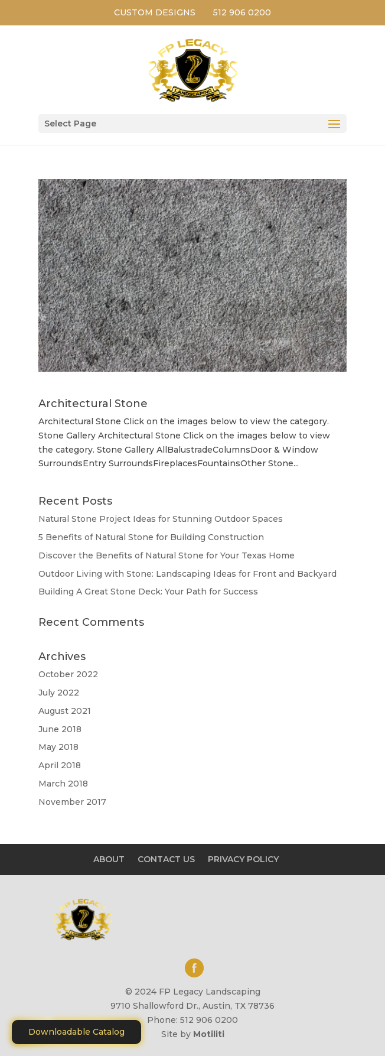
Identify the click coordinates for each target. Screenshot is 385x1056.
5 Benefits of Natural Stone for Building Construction (151, 537)
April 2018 (59, 765)
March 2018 (63, 783)
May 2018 (58, 747)
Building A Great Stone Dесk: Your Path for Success (148, 591)
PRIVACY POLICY (243, 859)
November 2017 (72, 802)
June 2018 (59, 729)
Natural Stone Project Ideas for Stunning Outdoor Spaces (160, 519)
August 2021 (64, 711)
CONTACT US (166, 859)
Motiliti (208, 1034)
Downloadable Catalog (76, 1031)
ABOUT (109, 859)
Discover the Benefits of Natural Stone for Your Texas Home (166, 555)
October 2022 (68, 674)
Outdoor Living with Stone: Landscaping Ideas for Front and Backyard (187, 573)
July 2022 (58, 692)
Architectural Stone (93, 403)
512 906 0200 (242, 12)
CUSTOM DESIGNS (154, 12)
